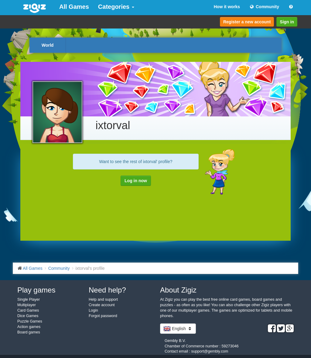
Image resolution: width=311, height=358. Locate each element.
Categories (116, 6)
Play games (36, 290)
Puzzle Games (29, 321)
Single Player (28, 299)
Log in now (136, 180)
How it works (227, 6)
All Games (74, 6)
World (47, 45)
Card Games (28, 310)
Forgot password (103, 316)
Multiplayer (26, 305)
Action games (28, 327)
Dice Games (27, 316)
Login (93, 310)
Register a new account (247, 21)
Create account (101, 305)
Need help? (107, 290)
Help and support (103, 299)
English (178, 328)
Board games (28, 332)
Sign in (287, 21)
